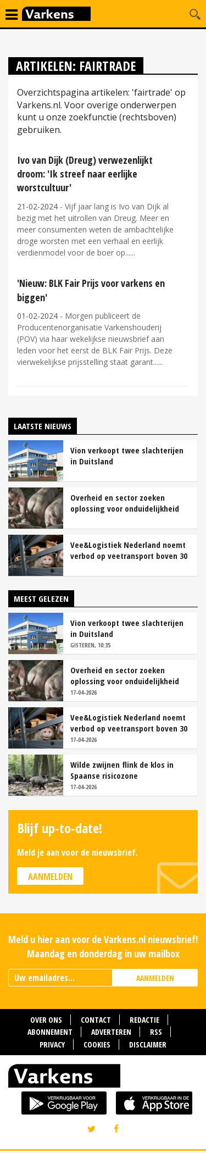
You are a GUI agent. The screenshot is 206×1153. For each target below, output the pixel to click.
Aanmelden (50, 877)
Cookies (96, 1044)
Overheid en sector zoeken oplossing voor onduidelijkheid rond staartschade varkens (124, 503)
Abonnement (50, 1032)
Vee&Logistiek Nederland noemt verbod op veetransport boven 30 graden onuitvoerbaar (128, 550)
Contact (96, 1020)
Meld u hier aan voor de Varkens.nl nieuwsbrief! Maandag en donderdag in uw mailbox (103, 946)
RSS (156, 1032)
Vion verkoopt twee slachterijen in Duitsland (126, 456)
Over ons (46, 1020)
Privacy (52, 1044)
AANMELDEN (155, 978)
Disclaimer (147, 1044)
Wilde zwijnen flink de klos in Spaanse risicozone (122, 770)
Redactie (144, 1020)
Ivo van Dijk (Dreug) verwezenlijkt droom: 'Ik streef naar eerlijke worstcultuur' (85, 173)
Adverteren (111, 1032)
